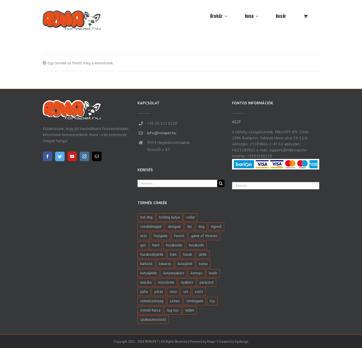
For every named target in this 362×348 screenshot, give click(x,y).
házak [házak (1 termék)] (187, 254)
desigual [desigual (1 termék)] (174, 226)
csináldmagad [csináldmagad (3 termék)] (150, 226)
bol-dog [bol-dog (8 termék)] (146, 217)
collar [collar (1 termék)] (190, 217)
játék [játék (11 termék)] (203, 254)
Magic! (211, 341)
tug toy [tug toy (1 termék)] (172, 310)
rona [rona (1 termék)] (173, 291)
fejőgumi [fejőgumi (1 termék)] (160, 235)
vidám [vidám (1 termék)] (189, 310)
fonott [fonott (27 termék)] (179, 235)
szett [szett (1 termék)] (199, 291)
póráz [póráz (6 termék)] (158, 291)
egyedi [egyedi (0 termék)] (216, 226)
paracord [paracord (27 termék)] (206, 282)
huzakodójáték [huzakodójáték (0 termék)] (151, 254)
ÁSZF (236, 121)
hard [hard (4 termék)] (155, 245)
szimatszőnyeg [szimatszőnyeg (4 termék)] (151, 300)
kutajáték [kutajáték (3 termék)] (185, 263)
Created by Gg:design (233, 341)
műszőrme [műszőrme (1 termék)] (166, 282)
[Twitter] (60, 156)
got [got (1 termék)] (143, 245)
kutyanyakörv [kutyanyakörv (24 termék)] (173, 273)
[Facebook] (47, 156)
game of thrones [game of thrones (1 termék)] (204, 235)
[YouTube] (72, 156)
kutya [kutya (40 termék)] (203, 263)
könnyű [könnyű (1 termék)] (196, 273)
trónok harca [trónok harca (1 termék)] (150, 310)
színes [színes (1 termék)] (175, 300)
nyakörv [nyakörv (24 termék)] (187, 282)
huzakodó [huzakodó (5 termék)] (196, 245)
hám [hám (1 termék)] (173, 254)
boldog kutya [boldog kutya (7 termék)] (169, 217)
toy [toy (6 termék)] (212, 300)
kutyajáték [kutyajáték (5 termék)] (148, 273)
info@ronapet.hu (161, 132)
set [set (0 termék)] (185, 291)
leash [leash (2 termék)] (213, 273)
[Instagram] (84, 156)
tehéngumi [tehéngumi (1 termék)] (194, 300)
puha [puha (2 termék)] (144, 291)
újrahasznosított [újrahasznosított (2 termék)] (153, 319)
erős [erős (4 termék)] (143, 235)
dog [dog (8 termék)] (201, 226)
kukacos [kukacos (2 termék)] (165, 263)
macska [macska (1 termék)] (146, 282)
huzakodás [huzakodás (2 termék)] (174, 245)
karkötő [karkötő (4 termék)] (146, 263)
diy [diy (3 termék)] (189, 226)
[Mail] (97, 156)
